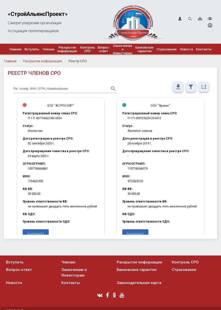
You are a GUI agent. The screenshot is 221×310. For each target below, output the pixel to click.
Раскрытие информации (42, 61)
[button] (32, 49)
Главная (10, 61)
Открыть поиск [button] (190, 18)
